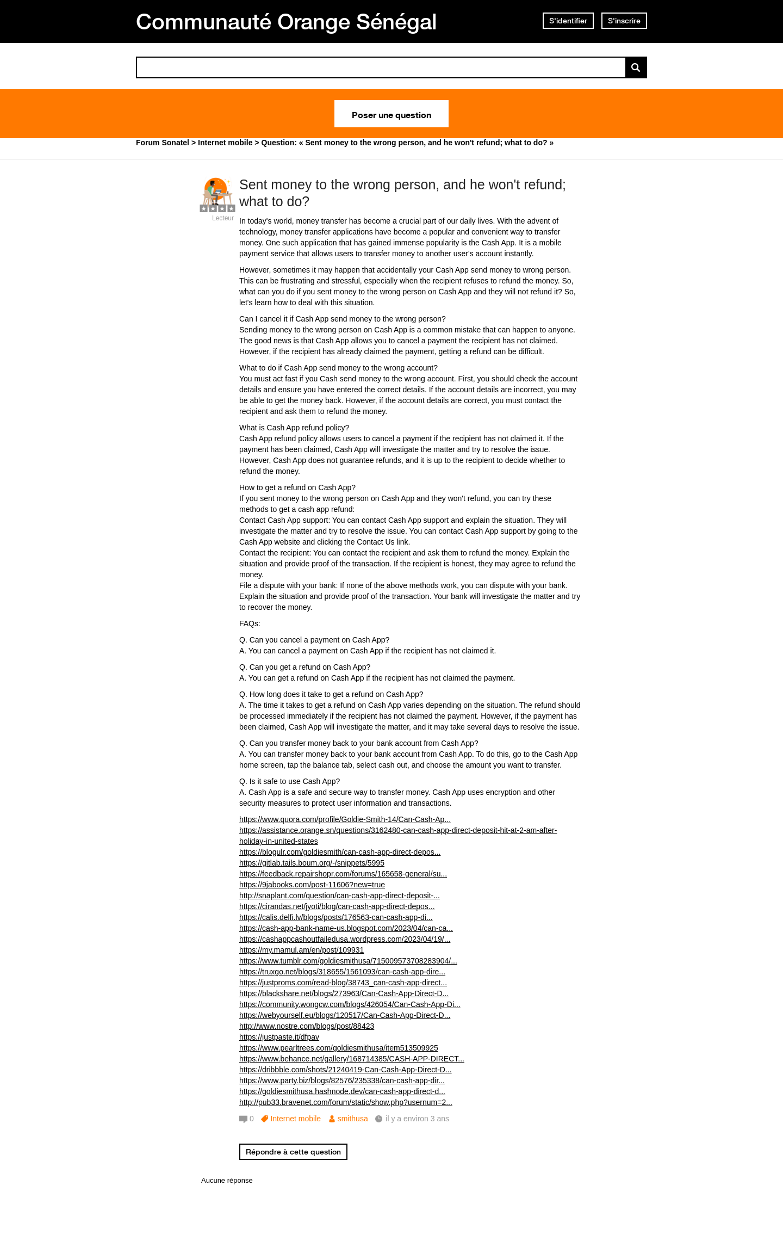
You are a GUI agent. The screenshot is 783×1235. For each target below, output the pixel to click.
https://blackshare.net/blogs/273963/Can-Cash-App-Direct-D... (344, 993)
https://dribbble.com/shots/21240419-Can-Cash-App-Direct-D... (345, 1069)
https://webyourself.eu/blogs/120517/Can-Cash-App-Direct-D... (344, 1015)
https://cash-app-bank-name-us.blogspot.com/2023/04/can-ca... (346, 928)
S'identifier (568, 21)
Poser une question (391, 114)
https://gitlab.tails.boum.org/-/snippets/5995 (311, 863)
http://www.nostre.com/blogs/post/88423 (306, 1026)
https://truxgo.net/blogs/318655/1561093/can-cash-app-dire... (342, 971)
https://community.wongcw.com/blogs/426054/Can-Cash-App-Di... (350, 1004)
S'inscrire (624, 21)
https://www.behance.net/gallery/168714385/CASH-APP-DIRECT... (351, 1058)
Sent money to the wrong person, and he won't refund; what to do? (402, 193)
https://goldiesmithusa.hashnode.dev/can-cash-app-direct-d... (342, 1091)
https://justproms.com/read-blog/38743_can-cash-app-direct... (343, 982)
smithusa (353, 1118)
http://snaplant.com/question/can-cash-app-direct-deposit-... (339, 895)
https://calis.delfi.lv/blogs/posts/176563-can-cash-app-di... (336, 917)
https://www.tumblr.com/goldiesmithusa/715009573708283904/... (348, 960)
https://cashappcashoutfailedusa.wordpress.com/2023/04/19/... (344, 939)
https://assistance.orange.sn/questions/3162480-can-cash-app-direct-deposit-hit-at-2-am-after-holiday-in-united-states (398, 835)
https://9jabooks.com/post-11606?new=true (312, 884)
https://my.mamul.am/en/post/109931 (301, 950)
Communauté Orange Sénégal (286, 21)
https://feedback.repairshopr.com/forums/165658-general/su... (343, 873)
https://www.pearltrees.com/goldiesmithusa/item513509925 (338, 1047)
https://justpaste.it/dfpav (279, 1037)
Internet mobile (295, 1118)
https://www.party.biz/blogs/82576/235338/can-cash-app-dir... (342, 1080)
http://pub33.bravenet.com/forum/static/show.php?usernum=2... (345, 1102)
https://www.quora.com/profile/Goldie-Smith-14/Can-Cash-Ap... (345, 819)
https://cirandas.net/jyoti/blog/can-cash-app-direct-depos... (337, 906)
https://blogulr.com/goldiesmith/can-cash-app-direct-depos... (339, 852)
